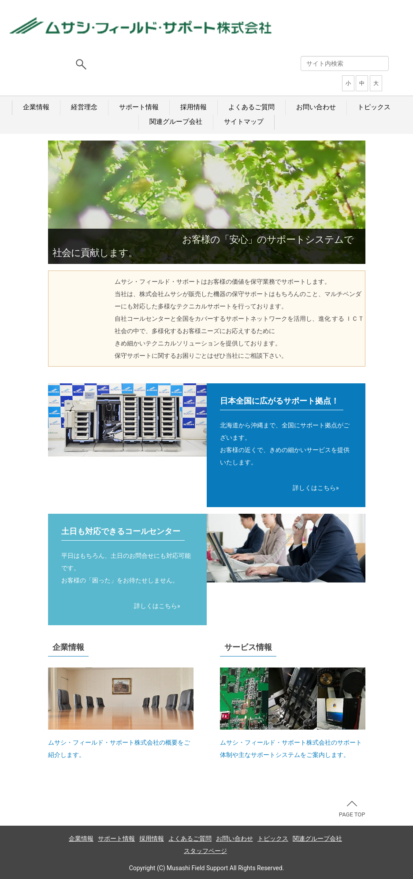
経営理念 (84, 107)
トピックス (374, 107)
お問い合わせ (316, 107)
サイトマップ (244, 122)
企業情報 (36, 107)
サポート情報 (139, 107)
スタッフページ (205, 850)
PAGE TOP (352, 809)
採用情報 (193, 107)
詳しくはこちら (314, 487)
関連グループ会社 (175, 122)
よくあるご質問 (251, 107)
